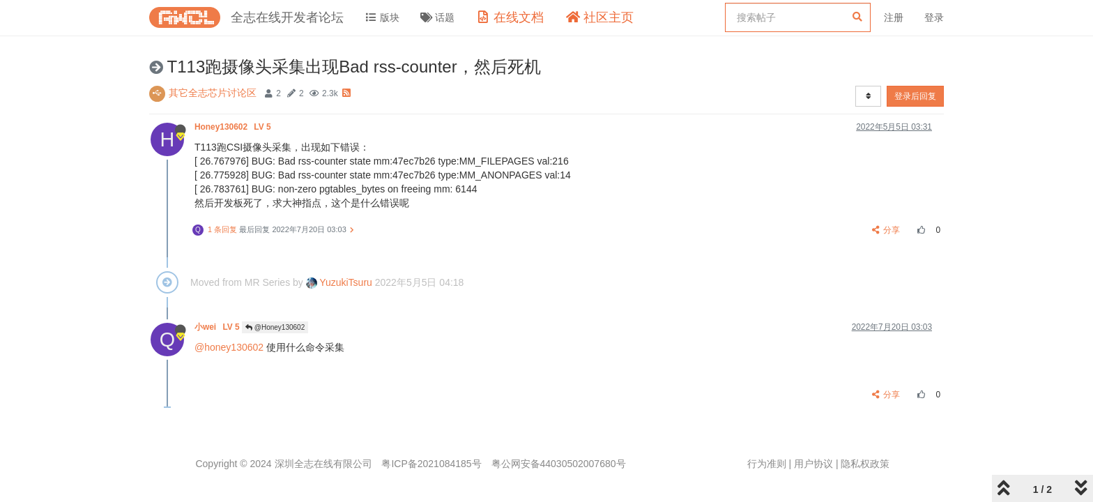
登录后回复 (915, 96)
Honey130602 (233, 127)
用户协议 (813, 463)
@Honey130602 (275, 327)
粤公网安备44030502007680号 (558, 463)
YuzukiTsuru (339, 282)
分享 (886, 230)
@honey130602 (228, 347)
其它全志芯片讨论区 (213, 92)
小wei (218, 327)
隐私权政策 (865, 463)
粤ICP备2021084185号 (431, 463)
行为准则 (766, 463)
